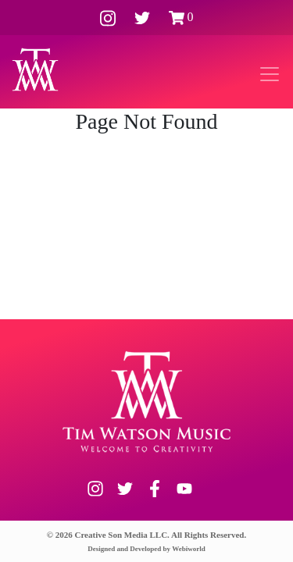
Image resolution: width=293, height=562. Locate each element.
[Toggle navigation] (269, 74)
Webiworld (188, 549)
